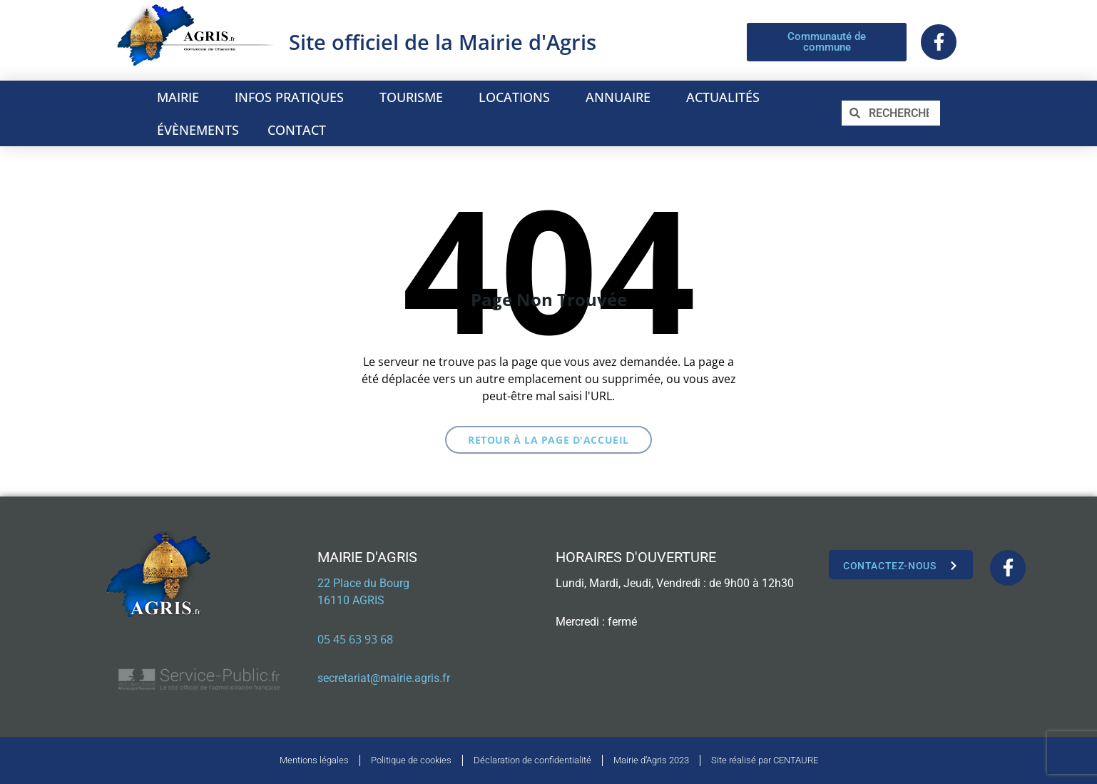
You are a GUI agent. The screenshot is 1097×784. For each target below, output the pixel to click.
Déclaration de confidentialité (532, 760)
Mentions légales (314, 760)
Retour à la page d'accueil (548, 440)
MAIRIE (181, 97)
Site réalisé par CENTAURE (764, 760)
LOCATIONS (518, 97)
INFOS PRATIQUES (293, 97)
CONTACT (296, 129)
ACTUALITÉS (723, 97)
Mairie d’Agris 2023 (651, 760)
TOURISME (414, 97)
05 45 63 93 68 (355, 639)
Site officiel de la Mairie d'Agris (442, 42)
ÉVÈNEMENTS (198, 129)
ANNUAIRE (622, 97)
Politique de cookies (411, 760)
